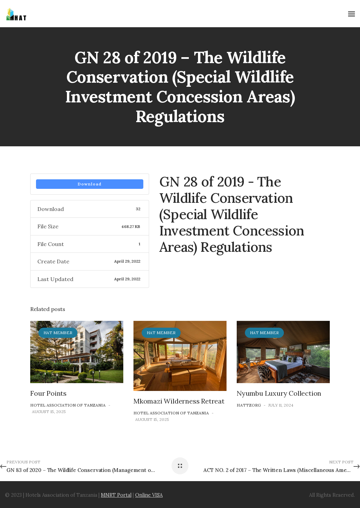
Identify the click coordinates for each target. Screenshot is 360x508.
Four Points (48, 393)
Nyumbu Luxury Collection (279, 393)
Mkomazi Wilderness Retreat (178, 401)
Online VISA (149, 495)
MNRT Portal (116, 495)
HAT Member (57, 332)
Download (90, 183)
